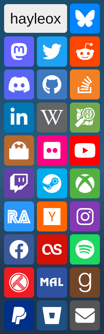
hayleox (35, 18)
